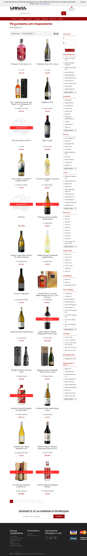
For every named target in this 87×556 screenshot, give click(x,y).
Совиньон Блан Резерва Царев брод (47, 218)
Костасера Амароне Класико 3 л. (21, 486)
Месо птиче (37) (69, 382)
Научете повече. (45, 3)
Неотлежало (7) (69, 307)
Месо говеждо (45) (70, 379)
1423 (22, 70)
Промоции (44, 19)
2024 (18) (67, 238)
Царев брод (48, 223)
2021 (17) (67, 230)
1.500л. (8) (68, 268)
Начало (14, 19)
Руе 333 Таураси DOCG (21, 140)
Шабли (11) (68, 165)
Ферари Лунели (22, 376)
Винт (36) (67, 279)
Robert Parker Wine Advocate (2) (70, 343)
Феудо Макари (48, 185)
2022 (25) (67, 233)
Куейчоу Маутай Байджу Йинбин (47, 486)
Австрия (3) (68, 100)
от (63, 37)
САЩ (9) (67, 121)
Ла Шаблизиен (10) (70, 78)
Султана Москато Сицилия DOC (47, 180)
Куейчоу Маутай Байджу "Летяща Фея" (21, 409)
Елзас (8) (67, 157)
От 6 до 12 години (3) (70, 320)
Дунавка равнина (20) (70, 153)
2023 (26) (67, 236)
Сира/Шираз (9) (69, 199)
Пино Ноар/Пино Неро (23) (70, 190)
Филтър (68, 50)
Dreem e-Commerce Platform (33, 553)
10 (39, 501)
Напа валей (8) (69, 159)
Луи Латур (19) (69, 80)
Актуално (29, 19)
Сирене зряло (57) (70, 393)
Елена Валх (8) (69, 72)
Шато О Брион (48, 452)
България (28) (69, 105)
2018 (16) (67, 222)
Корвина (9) (68, 183)
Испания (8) (68, 108)
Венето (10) (68, 146)
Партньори (53, 19)
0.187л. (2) (68, 254)
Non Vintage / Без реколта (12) (70, 242)
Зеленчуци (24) (69, 371)
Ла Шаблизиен (22, 261)
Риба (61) (67, 390)
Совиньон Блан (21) (71, 202)
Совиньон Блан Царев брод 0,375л (47, 409)
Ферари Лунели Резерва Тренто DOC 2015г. (47, 371)
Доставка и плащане (16, 545)
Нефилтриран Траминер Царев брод (47, 256)
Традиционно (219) (70, 358)
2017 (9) (67, 219)
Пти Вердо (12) (69, 194)
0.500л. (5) (68, 260)
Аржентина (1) (69, 103)
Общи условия (14, 544)
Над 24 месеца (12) (70, 304)
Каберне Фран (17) (70, 181)
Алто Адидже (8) (70, 138)
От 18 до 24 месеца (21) (71, 316)
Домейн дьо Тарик (22, 108)
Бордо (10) (68, 141)
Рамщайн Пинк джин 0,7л (21, 64)
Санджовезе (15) (70, 197)
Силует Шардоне (21, 294)
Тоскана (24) (68, 162)
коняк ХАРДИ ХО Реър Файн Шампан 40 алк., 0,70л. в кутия (47, 295)
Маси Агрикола (22, 491)
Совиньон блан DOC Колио (47, 64)
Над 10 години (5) (70, 302)
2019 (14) (67, 224)
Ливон (48, 70)
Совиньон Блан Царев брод (21, 332)
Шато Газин (47, 140)
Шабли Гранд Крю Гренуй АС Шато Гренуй (21, 256)
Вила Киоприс (48, 108)
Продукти (21, 19)
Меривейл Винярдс (22, 299)
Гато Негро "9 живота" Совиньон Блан (21, 180)
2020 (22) (67, 227)
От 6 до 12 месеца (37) (70, 325)
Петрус (21, 217)
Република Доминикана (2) (69, 117)
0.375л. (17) (68, 257)
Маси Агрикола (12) (70, 83)
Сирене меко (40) (70, 396)
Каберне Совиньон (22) (70, 177)
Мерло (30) (68, 186)
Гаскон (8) (68, 149)
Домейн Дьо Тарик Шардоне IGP (21, 447)
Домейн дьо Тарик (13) (70, 68)
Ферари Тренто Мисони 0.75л (21, 371)
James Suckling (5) (70, 340)
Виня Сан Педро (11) (70, 59)
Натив (22, 146)
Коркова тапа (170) (70, 285)
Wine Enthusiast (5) (70, 347)
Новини (60, 19)
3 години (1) (68, 296)
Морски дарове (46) (71, 387)
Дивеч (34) (68, 368)
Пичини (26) (68, 86)
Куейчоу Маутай (22, 414)
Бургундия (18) (69, 143)
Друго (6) (67, 282)
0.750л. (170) (68, 265)
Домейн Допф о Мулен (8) (69, 64)
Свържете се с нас (32, 535)
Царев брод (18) (69, 89)
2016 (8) (67, 216)
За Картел (30, 534)
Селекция (37, 19)
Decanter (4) (68, 337)
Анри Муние (48, 299)
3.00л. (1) (67, 271)
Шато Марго (48, 338)
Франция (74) (69, 124)
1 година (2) (68, 293)
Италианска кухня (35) (70, 375)
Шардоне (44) (69, 205)
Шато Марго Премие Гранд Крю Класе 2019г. (47, 333)
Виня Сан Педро (22, 185)
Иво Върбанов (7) (70, 75)
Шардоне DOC (47, 102)
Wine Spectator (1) (70, 350)
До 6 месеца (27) (70, 299)
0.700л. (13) (68, 263)
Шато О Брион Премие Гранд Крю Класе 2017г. (47, 447)
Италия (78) (68, 111)
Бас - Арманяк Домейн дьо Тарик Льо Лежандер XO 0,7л (21, 104)
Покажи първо (15, 33)
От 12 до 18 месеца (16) (71, 311)
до (64, 43)
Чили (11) (67, 127)
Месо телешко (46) (70, 384)
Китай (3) (67, 114)
